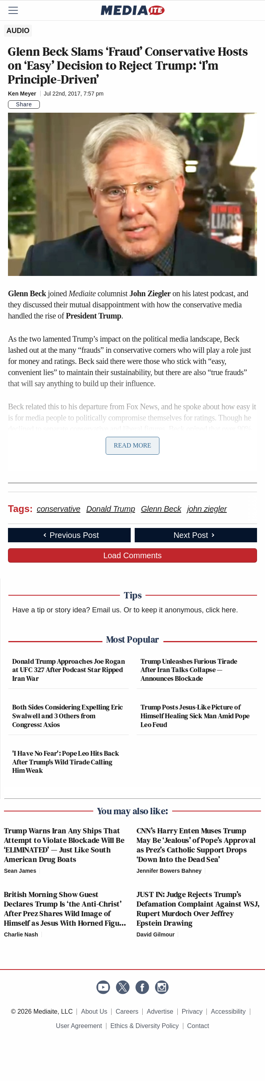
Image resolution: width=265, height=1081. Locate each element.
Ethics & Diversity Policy (144, 1025)
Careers (127, 1011)
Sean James (20, 871)
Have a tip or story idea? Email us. (67, 610)
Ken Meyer (22, 93)
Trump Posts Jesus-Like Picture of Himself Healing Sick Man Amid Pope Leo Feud (195, 715)
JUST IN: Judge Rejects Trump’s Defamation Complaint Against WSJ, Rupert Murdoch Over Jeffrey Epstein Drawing (198, 909)
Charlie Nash (21, 934)
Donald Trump (110, 509)
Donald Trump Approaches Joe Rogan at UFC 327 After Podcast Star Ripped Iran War (68, 669)
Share (24, 104)
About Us (94, 1011)
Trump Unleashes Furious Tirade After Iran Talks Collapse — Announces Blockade (189, 669)
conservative (58, 509)
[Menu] (18, 10)
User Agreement (79, 1025)
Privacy (192, 1011)
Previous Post (70, 535)
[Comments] (44, 104)
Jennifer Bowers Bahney (169, 871)
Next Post (194, 535)
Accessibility (228, 1011)
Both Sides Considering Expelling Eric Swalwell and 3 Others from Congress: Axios (67, 715)
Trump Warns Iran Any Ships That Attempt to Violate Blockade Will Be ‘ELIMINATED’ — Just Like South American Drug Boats (64, 845)
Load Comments (132, 555)
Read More (132, 445)
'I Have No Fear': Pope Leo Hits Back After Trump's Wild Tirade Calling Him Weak (65, 761)
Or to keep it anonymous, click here (180, 610)
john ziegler (207, 509)
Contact (198, 1025)
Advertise (160, 1011)
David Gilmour (156, 934)
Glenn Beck (161, 509)
